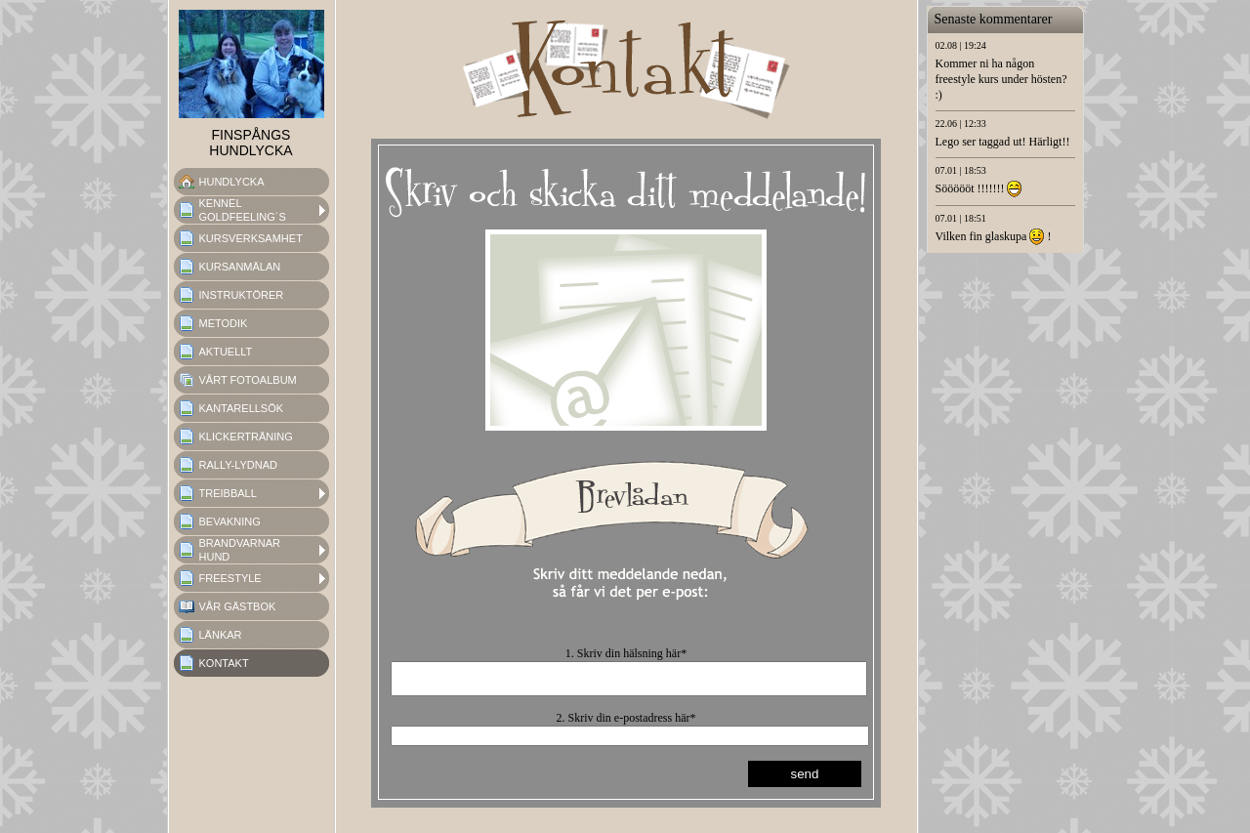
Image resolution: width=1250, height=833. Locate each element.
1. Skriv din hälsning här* (626, 653)
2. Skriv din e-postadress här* (626, 723)
